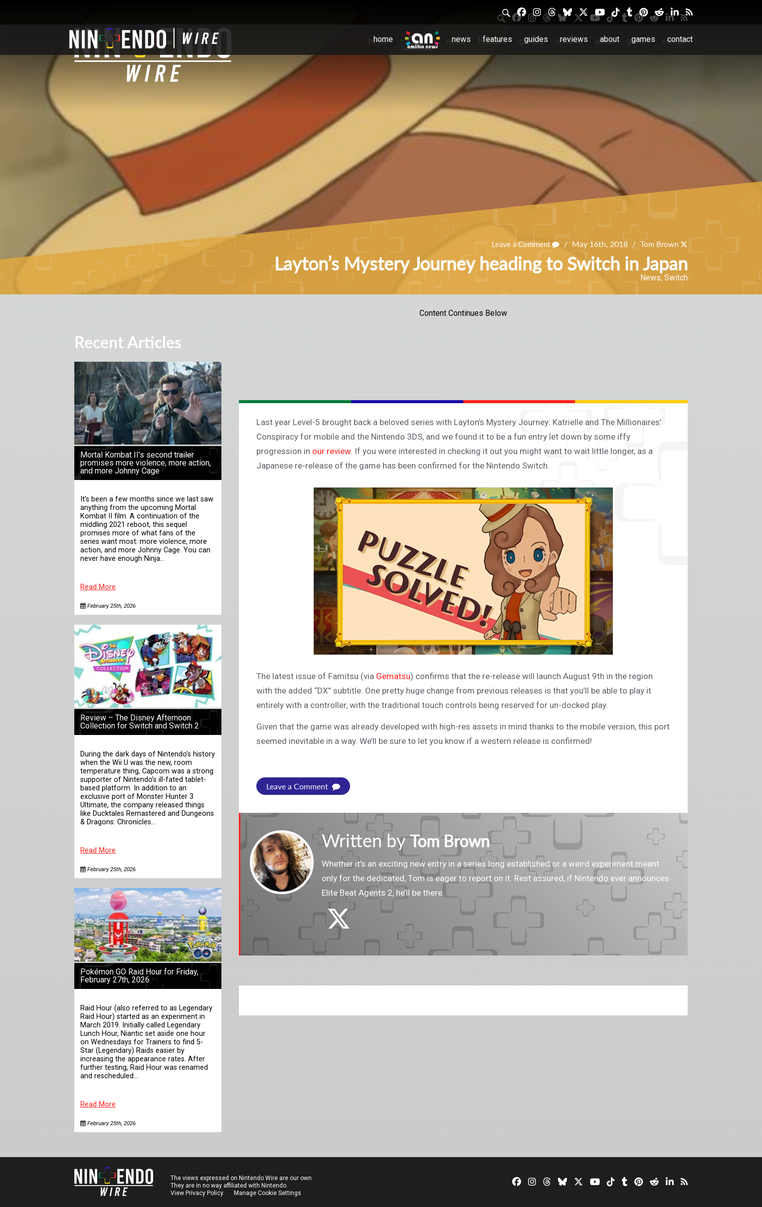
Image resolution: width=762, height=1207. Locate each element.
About (609, 39)
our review (331, 451)
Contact (680, 39)
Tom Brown (658, 243)
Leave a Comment (521, 243)
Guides (536, 39)
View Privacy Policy (197, 1193)
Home (383, 39)
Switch (676, 277)
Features (497, 39)
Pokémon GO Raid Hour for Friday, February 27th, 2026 (139, 975)
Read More (98, 587)
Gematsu (393, 676)
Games (643, 39)
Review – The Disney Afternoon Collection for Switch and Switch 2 (139, 721)
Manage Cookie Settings (268, 1193)
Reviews (574, 39)
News (461, 39)
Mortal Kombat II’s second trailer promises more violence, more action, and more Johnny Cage (145, 463)
